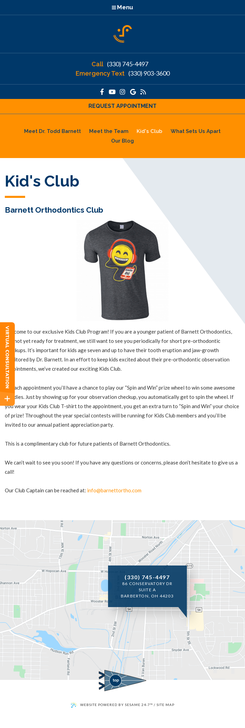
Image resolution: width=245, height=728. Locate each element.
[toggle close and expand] (7, 398)
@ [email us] (98, 490)
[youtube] (112, 92)
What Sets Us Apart (196, 131)
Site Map (165, 705)
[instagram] (122, 92)
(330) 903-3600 (123, 73)
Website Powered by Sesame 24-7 (112, 705)
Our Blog (122, 141)
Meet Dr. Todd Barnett (52, 131)
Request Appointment (122, 106)
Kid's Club (149, 131)
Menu (122, 7)
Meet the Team (108, 131)
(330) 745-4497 (120, 64)
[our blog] (143, 92)
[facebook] (102, 92)
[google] (133, 92)
